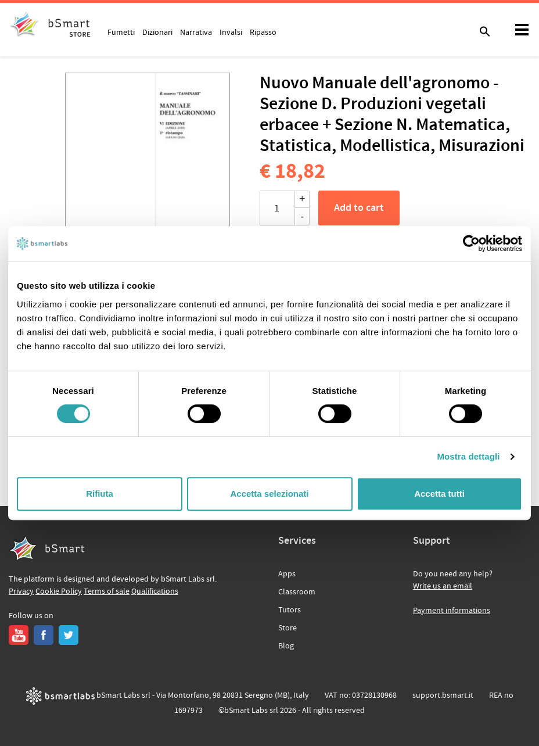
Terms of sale (107, 591)
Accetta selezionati (269, 493)
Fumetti (121, 32)
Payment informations (451, 610)
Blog (286, 646)
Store (287, 628)
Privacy (21, 591)
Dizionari (157, 32)
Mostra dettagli (468, 456)
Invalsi (231, 32)
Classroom (296, 592)
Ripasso (263, 32)
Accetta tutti (439, 493)
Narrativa (196, 32)
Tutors (289, 610)
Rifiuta (99, 493)
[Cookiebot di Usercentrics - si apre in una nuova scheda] (471, 243)
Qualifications (154, 591)
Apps (287, 574)
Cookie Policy (58, 591)
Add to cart (359, 208)
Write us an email (442, 586)
